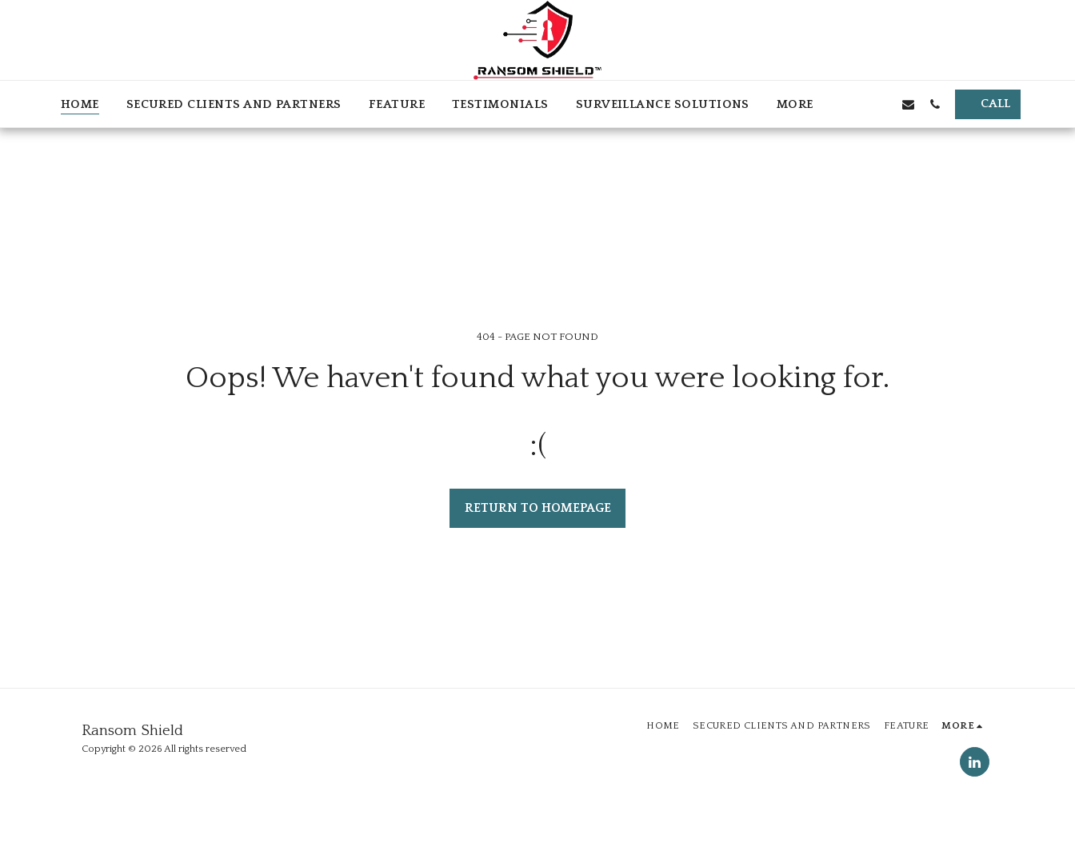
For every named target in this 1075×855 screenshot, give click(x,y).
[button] (855, 104)
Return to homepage (538, 508)
